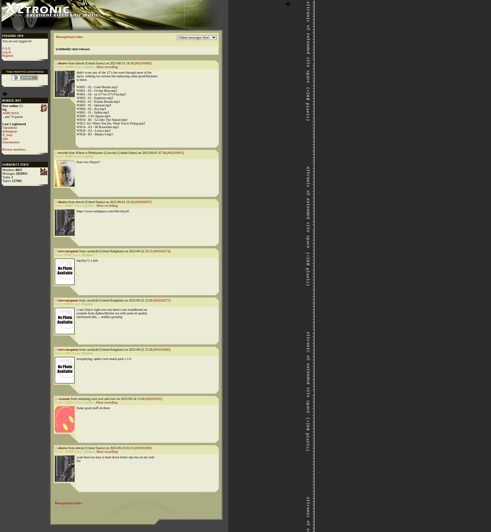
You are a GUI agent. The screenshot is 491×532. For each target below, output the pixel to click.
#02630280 (161, 349)
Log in (6, 52)
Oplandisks (9, 127)
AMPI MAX (10, 113)
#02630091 (175, 153)
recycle (63, 153)
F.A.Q (6, 48)
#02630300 (142, 448)
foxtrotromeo (11, 142)
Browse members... (15, 149)
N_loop (7, 135)
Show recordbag (107, 67)
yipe (5, 138)
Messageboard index (69, 37)
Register (7, 55)
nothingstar (9, 131)
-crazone (64, 399)
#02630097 (142, 202)
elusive (63, 63)
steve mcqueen (68, 251)
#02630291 (154, 399)
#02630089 (142, 63)
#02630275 (161, 300)
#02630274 (161, 251)
